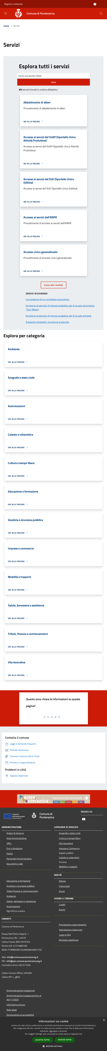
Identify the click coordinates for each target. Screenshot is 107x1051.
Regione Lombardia (13, 4)
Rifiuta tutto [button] (65, 1040)
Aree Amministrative (17, 838)
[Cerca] (101, 13)
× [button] (104, 1020)
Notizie (62, 881)
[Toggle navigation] (5, 13)
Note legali (12, 1009)
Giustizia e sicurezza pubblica (20, 886)
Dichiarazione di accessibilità (20, 1015)
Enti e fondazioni (15, 848)
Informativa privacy (16, 1004)
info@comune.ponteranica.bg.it (22, 957)
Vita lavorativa (66, 843)
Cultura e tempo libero (69, 838)
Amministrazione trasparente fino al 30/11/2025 (24, 997)
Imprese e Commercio (69, 848)
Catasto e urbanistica (69, 857)
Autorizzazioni (13, 906)
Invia (53, 82)
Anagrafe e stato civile (69, 833)
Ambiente (11, 896)
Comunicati (64, 886)
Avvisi (62, 891)
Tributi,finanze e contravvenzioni (22, 891)
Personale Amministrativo (19, 858)
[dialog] (53, 1034)
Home (6, 25)
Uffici (9, 843)
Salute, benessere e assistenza (21, 901)
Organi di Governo (15, 833)
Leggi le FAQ (65, 935)
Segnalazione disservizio (70, 929)
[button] (53, 1046)
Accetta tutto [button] (42, 1040)
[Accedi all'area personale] (95, 4)
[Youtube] (84, 819)
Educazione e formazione (18, 881)
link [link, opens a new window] (80, 1034)
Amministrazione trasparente (21, 990)
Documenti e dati (15, 863)
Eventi (62, 909)
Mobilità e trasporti (68, 866)
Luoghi (62, 904)
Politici (10, 853)
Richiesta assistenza (68, 940)
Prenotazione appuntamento (72, 924)
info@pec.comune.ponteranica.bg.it (24, 961)
